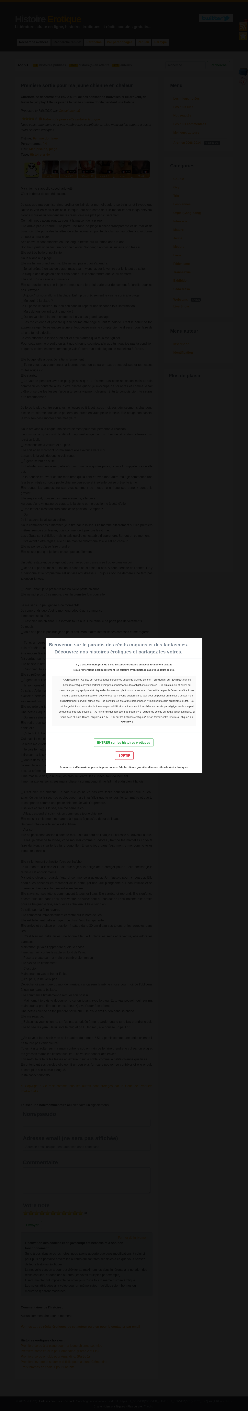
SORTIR (124, 755)
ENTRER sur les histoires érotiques (123, 742)
